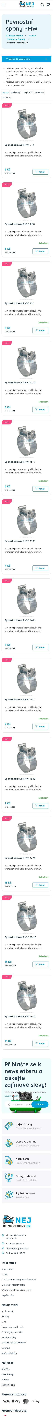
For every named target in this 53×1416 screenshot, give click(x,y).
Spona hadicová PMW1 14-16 (20, 620)
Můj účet (6, 1369)
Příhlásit (40, 1104)
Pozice (6, 92)
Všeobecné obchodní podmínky (17, 1290)
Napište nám (8, 1295)
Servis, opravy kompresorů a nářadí (19, 1279)
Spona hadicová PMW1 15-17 (20, 699)
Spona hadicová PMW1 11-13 (20, 461)
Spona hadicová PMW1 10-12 (20, 382)
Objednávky (7, 1374)
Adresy (5, 1379)
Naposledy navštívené (12, 1326)
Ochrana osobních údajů (13, 1284)
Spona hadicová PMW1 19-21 (20, 1016)
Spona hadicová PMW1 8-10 (20, 224)
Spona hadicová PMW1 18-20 (20, 937)
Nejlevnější (16, 92)
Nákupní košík (8, 1384)
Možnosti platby (9, 1353)
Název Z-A (7, 97)
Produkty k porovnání (12, 1332)
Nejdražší (27, 92)
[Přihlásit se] (18, 1104)
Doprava (6, 1347)
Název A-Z (39, 92)
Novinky (5, 1316)
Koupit (40, 171)
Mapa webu (7, 1269)
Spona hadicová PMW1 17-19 (20, 858)
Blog (4, 1321)
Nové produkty (9, 1337)
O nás (4, 1274)
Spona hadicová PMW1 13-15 (20, 541)
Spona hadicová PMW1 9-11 (19, 303)
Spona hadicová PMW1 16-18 (20, 778)
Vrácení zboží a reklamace (14, 1342)
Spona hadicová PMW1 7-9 (19, 144)
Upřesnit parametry (26, 59)
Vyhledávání (7, 1311)
